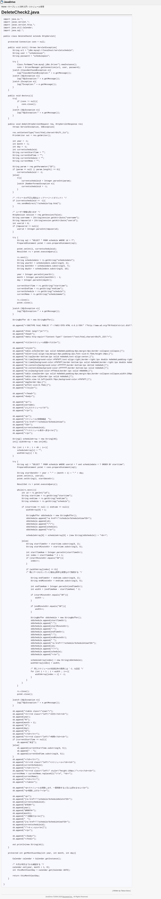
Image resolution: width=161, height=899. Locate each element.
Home (3, 7)
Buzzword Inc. (67, 897)
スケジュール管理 (36, 7)
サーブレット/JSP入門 (17, 7)
